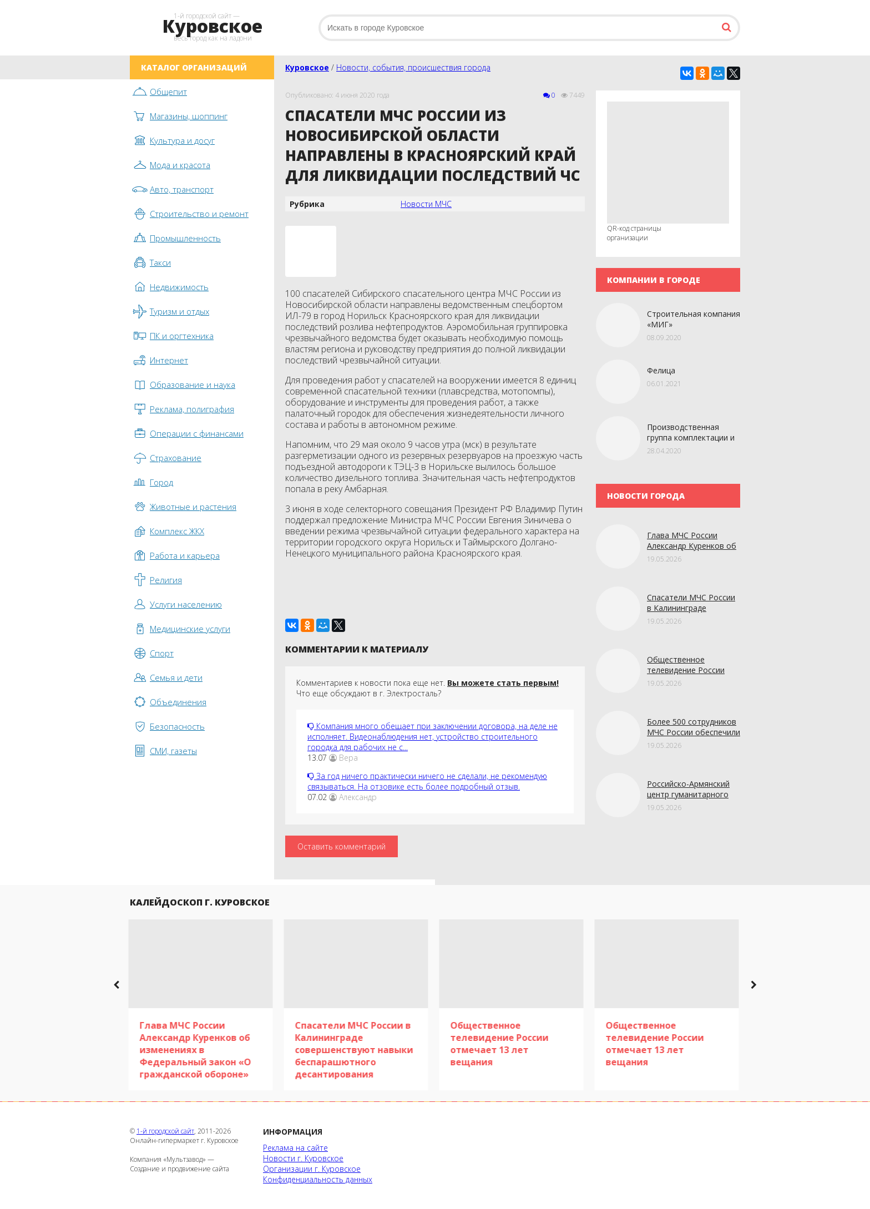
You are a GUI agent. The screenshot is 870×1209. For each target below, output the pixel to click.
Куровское (307, 67)
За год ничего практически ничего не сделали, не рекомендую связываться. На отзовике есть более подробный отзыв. (427, 781)
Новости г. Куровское (303, 1158)
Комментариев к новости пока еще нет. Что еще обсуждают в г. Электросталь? (427, 688)
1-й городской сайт (165, 1131)
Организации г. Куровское (312, 1169)
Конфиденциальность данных (317, 1179)
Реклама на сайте (295, 1147)
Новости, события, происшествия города (413, 67)
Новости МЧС (426, 204)
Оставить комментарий (341, 846)
